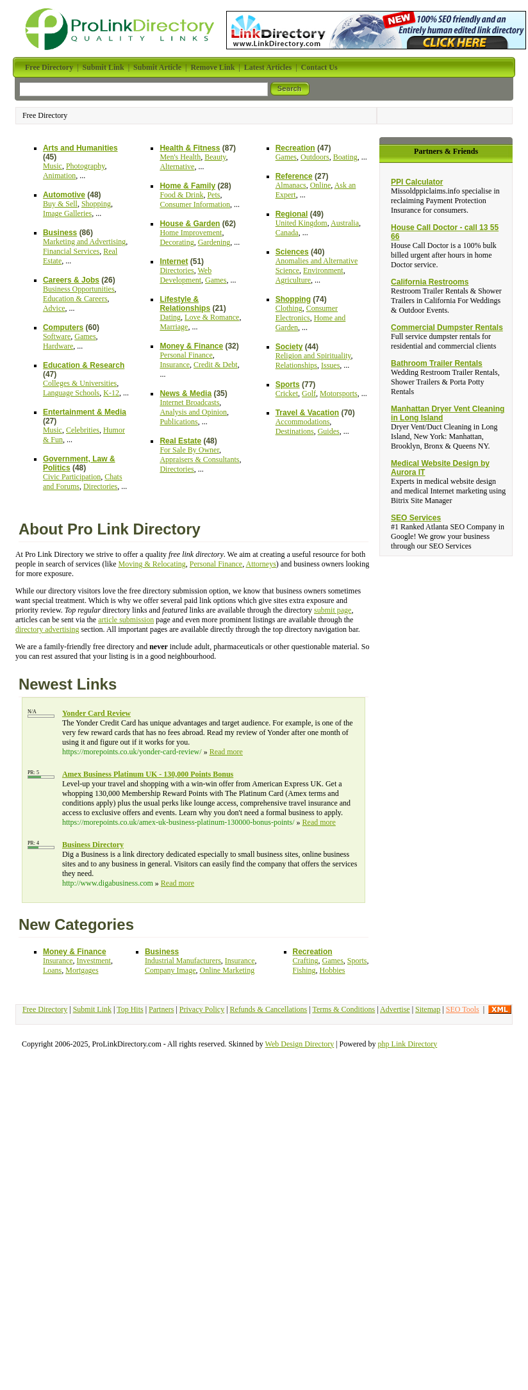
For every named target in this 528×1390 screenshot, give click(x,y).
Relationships (296, 365)
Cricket (287, 393)
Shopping (96, 203)
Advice (54, 308)
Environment (323, 270)
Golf (309, 393)
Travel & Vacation (307, 412)
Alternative (177, 166)
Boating (345, 157)
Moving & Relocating (152, 563)
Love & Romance (212, 317)
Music (52, 165)
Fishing (304, 970)
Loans (52, 970)
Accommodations (303, 421)
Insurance (175, 364)
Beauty (215, 157)
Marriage (174, 326)
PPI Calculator (417, 182)
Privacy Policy (201, 1009)
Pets (213, 194)
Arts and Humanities (80, 148)
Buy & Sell (60, 203)
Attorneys (261, 563)
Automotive (64, 194)
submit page (332, 610)
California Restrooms (429, 281)
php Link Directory (408, 1043)
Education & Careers (75, 298)
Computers (63, 327)
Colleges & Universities (80, 383)
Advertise (395, 1009)
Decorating (177, 242)
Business (60, 232)
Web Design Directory (299, 1043)
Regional (292, 214)
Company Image (170, 970)
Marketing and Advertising (84, 241)
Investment (94, 960)
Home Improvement (191, 232)
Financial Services (71, 251)
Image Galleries (67, 213)
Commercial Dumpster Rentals (447, 327)
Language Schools (71, 392)
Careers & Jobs (71, 280)
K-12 (111, 392)
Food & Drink (181, 194)
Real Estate (180, 440)
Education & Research (83, 365)
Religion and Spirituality (313, 355)
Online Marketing (227, 970)
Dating (170, 317)
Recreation (295, 148)
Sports (288, 384)
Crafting (305, 960)
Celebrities (82, 430)
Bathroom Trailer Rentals (437, 363)
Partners (161, 1009)
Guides (329, 431)
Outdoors (315, 157)
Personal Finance (186, 355)
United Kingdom (301, 223)
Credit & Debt (216, 364)
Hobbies (332, 970)
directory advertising (47, 629)
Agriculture (293, 280)
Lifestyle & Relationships (185, 304)
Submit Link (92, 1009)
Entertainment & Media (84, 412)
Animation (59, 175)
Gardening (214, 242)
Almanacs (291, 185)
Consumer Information (195, 204)
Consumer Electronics (307, 313)
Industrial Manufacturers (183, 960)
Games (84, 336)
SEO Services (416, 517)
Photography (85, 165)
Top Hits (130, 1009)
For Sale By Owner (189, 449)
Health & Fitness (190, 148)
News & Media (185, 393)
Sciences (292, 251)
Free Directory (44, 1009)
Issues (330, 365)
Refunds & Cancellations (269, 1009)
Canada (287, 232)
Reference (294, 176)
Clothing (289, 308)
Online (320, 185)
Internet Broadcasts (189, 402)
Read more (226, 751)
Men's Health (180, 157)
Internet (174, 261)
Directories (100, 486)
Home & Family (187, 185)
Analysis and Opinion (193, 412)
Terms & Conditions (343, 1009)
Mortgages (81, 970)
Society (289, 346)
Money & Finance (191, 346)
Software (56, 336)
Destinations (295, 431)
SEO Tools (462, 1009)
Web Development (185, 275)
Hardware (58, 346)
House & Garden (190, 223)
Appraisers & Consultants (199, 459)
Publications (178, 421)
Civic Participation (72, 476)
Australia (345, 223)
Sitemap (427, 1009)
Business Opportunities (79, 289)
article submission (126, 619)
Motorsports (339, 393)
